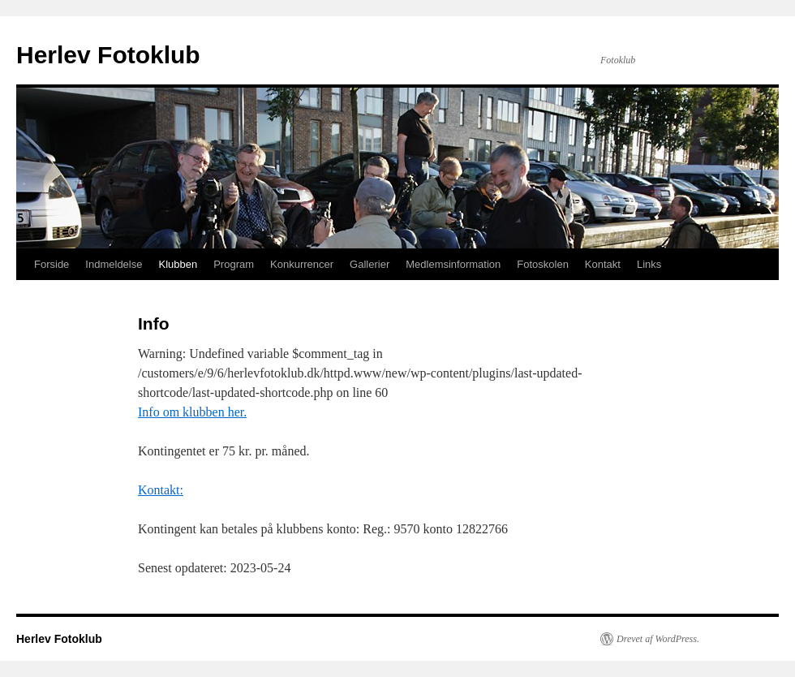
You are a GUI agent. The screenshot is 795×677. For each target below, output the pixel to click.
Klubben (177, 264)
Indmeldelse (113, 264)
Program (233, 264)
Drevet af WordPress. (658, 639)
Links (649, 264)
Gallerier (369, 264)
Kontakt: (160, 490)
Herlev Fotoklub (108, 54)
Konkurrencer (301, 264)
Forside (51, 264)
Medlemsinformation (453, 264)
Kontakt (603, 264)
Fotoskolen (543, 264)
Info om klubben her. (192, 412)
